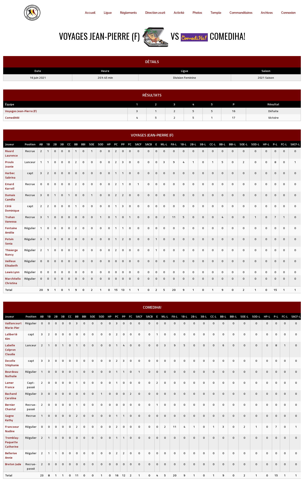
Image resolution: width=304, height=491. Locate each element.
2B (55, 144)
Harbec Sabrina (10, 175)
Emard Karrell (9, 186)
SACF (138, 144)
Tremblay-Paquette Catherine (12, 442)
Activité (179, 12)
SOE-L (244, 144)
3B (62, 144)
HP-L (266, 144)
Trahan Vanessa (10, 219)
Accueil (90, 12)
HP (109, 144)
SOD (100, 144)
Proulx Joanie (9, 164)
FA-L (174, 144)
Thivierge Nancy (11, 252)
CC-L (213, 144)
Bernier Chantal (10, 406)
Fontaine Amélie (11, 230)
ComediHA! (12, 117)
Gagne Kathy (9, 417)
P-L (275, 144)
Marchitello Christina (13, 280)
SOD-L (255, 144)
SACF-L (295, 144)
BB (76, 144)
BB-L (222, 144)
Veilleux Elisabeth (11, 263)
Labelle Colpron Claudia (10, 349)
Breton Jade (13, 464)
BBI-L (232, 144)
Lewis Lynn (12, 272)
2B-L (193, 144)
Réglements (128, 12)
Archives (267, 12)
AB (41, 144)
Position (30, 144)
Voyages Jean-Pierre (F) (21, 111)
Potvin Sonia (9, 241)
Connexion (288, 12)
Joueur (9, 144)
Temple (216, 12)
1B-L (183, 144)
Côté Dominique (12, 208)
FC (129, 144)
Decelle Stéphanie (12, 362)
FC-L (284, 144)
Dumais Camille (10, 197)
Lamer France (9, 384)
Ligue (108, 12)
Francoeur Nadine (12, 428)
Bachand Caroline (11, 395)
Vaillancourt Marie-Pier (13, 325)
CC (69, 144)
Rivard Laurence (11, 153)
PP (123, 144)
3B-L (203, 144)
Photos (197, 12)
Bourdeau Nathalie (11, 373)
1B (48, 144)
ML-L (164, 144)
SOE (91, 144)
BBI (83, 144)
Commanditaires (241, 12)
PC (116, 144)
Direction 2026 (155, 12)
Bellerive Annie (11, 455)
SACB (148, 144)
